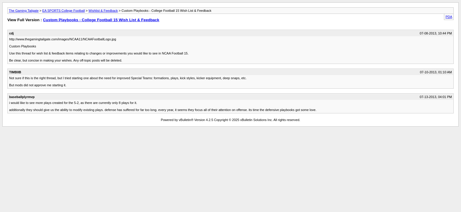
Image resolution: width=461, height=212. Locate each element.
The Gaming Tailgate (24, 10)
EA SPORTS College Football (63, 10)
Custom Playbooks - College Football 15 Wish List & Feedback (101, 20)
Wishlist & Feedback (103, 10)
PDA (448, 17)
